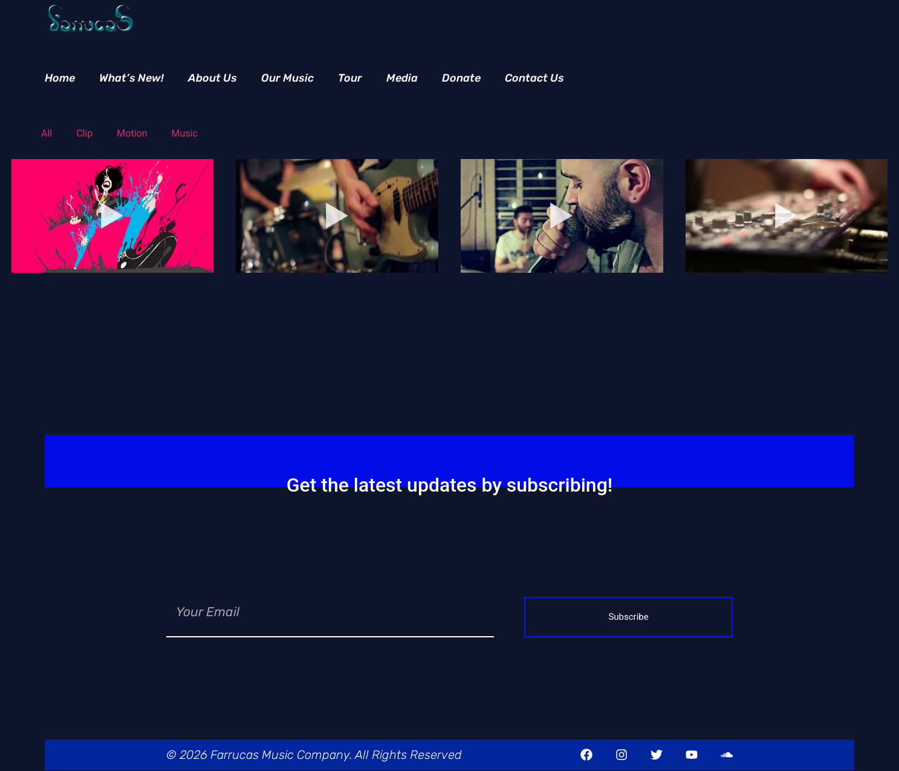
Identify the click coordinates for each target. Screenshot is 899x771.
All (46, 133)
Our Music (287, 78)
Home (60, 78)
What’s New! (131, 78)
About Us (212, 78)
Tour (350, 78)
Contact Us (534, 78)
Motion (132, 133)
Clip (84, 133)
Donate (461, 78)
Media (402, 78)
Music (185, 133)
